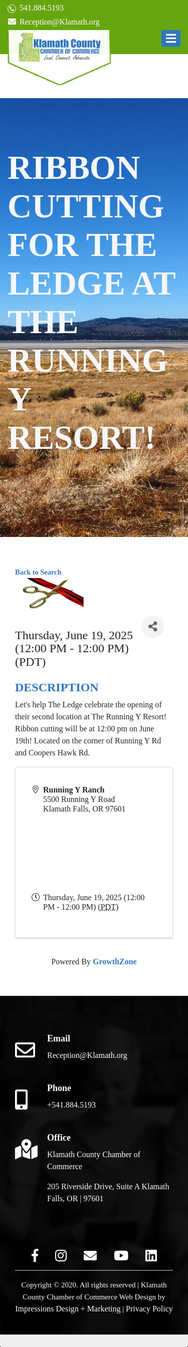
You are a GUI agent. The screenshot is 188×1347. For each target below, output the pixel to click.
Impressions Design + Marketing (67, 1308)
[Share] (152, 627)
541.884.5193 (36, 8)
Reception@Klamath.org (54, 22)
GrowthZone (115, 961)
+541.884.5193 (71, 1105)
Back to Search (38, 572)
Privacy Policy (149, 1308)
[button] (170, 38)
